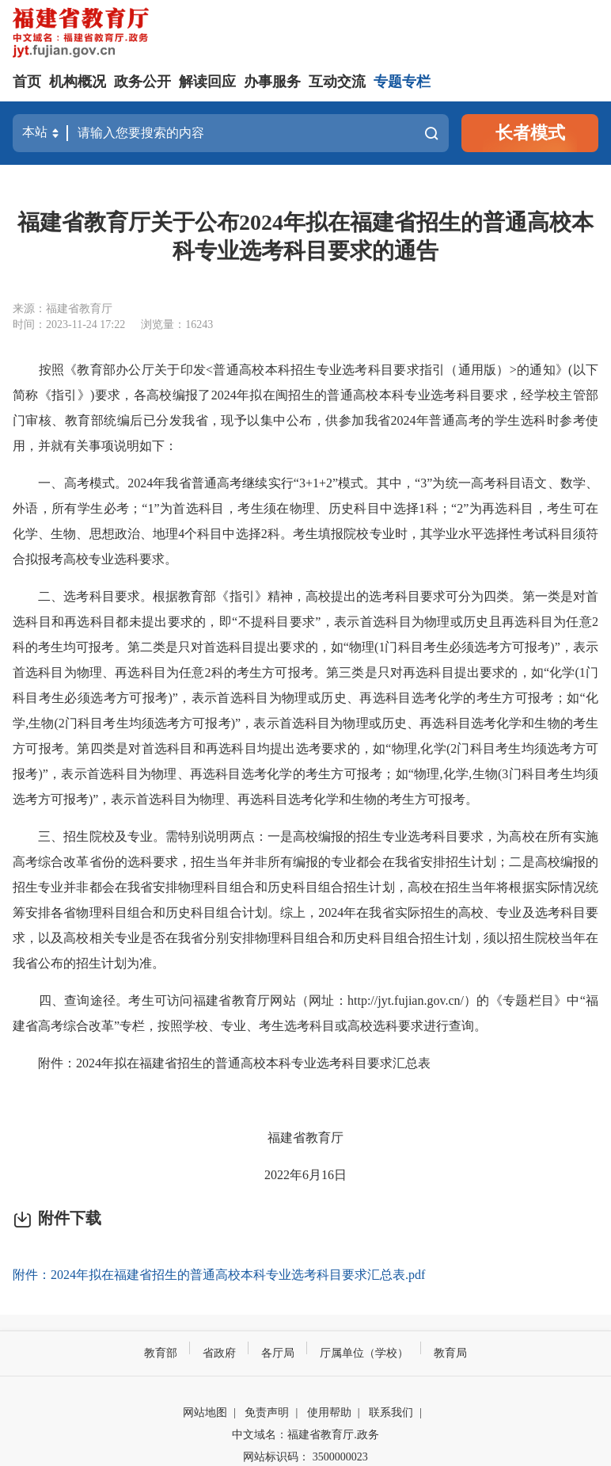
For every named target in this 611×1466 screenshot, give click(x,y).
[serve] (84, 34)
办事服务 (272, 82)
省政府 (219, 1353)
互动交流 (337, 82)
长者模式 (530, 133)
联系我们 (391, 1412)
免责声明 (267, 1412)
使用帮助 (329, 1412)
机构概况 (77, 82)
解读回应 (207, 82)
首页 (27, 82)
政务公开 (142, 82)
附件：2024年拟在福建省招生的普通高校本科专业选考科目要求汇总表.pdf (219, 1274)
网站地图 (205, 1412)
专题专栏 (402, 82)
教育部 (160, 1353)
